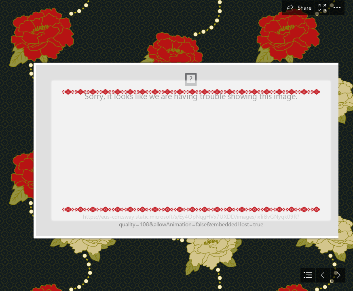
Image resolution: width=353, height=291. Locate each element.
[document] (176, 145)
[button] (298, 7)
